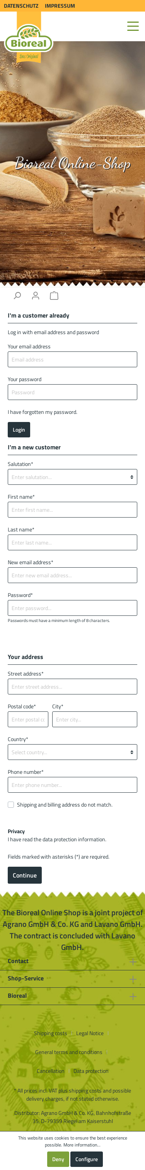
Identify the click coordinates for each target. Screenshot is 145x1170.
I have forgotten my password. (42, 412)
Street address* (26, 673)
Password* (20, 595)
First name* (21, 497)
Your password (24, 379)
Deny (58, 1159)
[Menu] (133, 26)
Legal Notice (90, 1033)
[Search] (17, 295)
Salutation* (20, 464)
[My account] (35, 295)
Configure (86, 1159)
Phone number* (26, 772)
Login (19, 429)
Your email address (29, 346)
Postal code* (22, 706)
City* (57, 706)
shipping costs (85, 1090)
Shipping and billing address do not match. (65, 804)
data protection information (74, 839)
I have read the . (57, 835)
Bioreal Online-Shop (73, 162)
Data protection (91, 1071)
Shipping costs (50, 1033)
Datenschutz (21, 6)
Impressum (60, 6)
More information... (82, 1144)
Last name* (21, 529)
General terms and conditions (68, 1052)
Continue (25, 875)
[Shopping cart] (54, 295)
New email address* (30, 562)
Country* (18, 739)
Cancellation (51, 1071)
